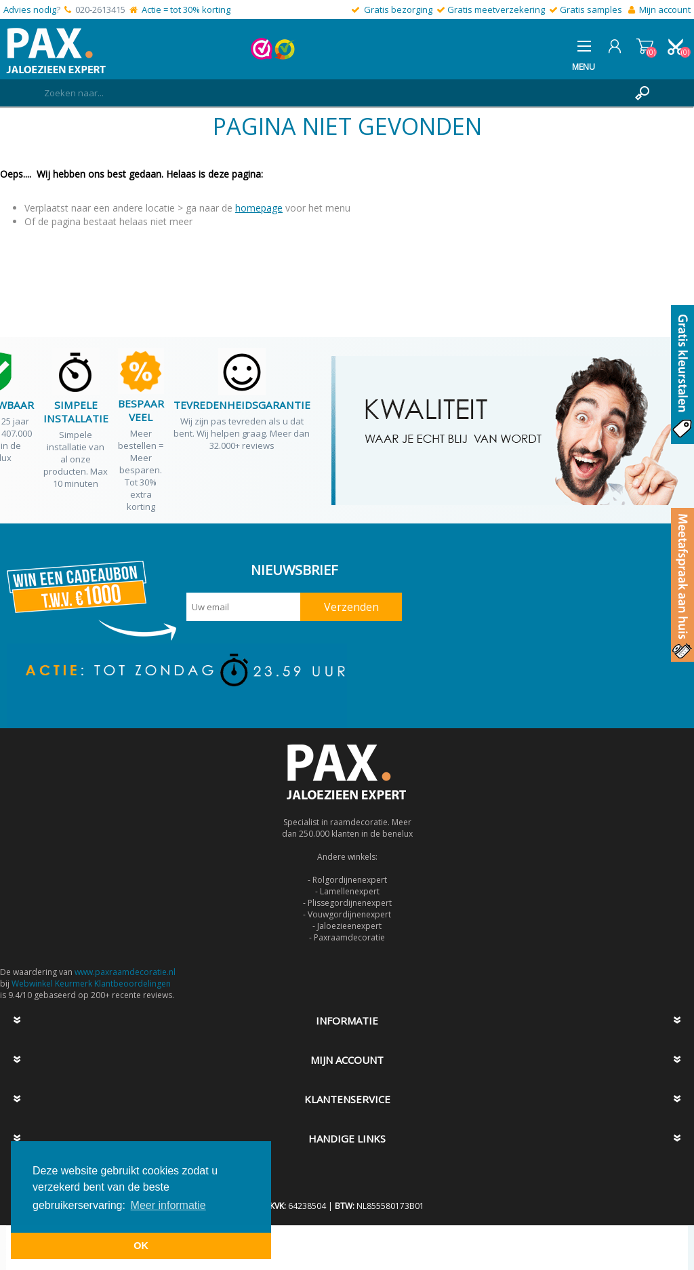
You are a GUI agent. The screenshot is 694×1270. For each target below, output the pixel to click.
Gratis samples (591, 9)
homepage (259, 207)
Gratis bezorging (398, 9)
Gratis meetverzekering (496, 9)
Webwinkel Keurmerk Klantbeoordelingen (91, 983)
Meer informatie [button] (168, 1205)
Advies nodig (29, 9)
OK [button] (141, 1245)
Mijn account (665, 9)
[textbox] (333, 92)
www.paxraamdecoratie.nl (125, 972)
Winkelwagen (645, 46)
